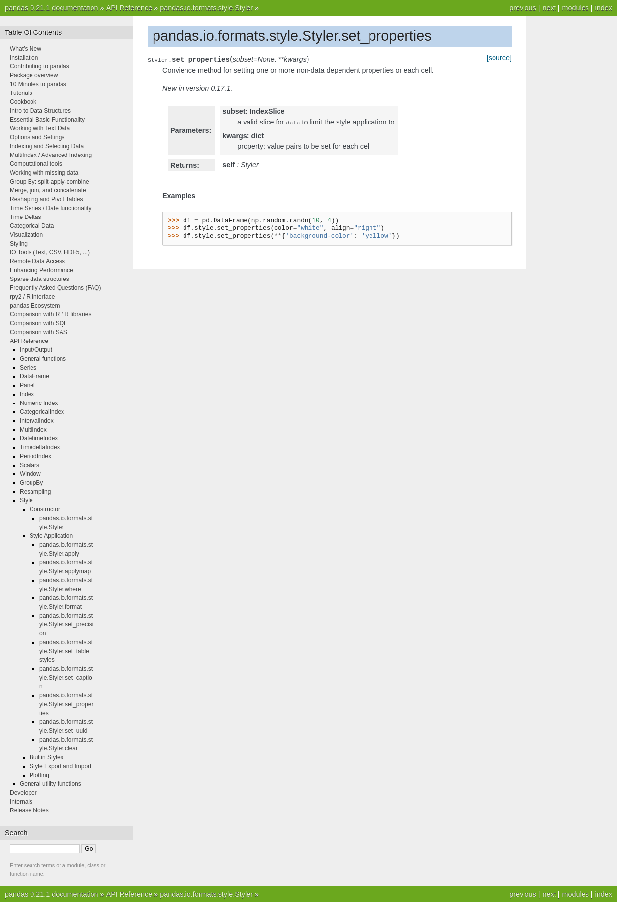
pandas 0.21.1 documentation (51, 8)
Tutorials (21, 93)
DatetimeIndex (39, 438)
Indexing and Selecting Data (47, 146)
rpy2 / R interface (32, 296)
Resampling (35, 491)
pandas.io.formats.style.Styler (206, 8)
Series (28, 367)
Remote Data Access (37, 261)
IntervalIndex (37, 420)
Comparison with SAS (38, 332)
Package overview (34, 75)
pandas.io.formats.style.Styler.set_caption (66, 677)
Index (27, 394)
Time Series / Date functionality (51, 208)
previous (522, 8)
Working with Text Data (40, 128)
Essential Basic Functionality (47, 119)
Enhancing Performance (41, 270)
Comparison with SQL (38, 323)
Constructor (45, 509)
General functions (43, 358)
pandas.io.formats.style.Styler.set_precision (66, 624)
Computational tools (36, 163)
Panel (27, 385)
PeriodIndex (35, 456)
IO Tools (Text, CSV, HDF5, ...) (50, 252)
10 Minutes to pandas (38, 84)
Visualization (26, 234)
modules (575, 8)
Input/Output (36, 349)
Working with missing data (44, 172)
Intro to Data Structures (40, 110)
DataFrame (34, 376)
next (548, 8)
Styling (19, 243)
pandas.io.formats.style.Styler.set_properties (66, 704)
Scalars (29, 465)
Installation (24, 57)
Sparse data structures (39, 279)
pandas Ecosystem (35, 305)
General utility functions (50, 783)
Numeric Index (39, 403)
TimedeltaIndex (40, 447)
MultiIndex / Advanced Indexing (51, 155)
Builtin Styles (46, 757)
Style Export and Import (60, 766)
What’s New (25, 48)
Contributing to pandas (39, 66)
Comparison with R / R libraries (50, 314)
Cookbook (23, 101)
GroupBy (31, 482)
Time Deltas (25, 217)
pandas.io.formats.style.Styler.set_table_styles (66, 651)
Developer (23, 792)
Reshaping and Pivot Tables (46, 199)
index (603, 8)
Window (30, 473)
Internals (21, 801)
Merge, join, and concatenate (48, 190)
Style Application (51, 535)
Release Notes (29, 810)
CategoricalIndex (42, 411)
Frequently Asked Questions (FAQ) (55, 287)
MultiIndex (33, 429)
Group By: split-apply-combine (49, 181)
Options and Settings (37, 137)
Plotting (39, 775)
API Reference (129, 8)
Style (26, 500)
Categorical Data (32, 225)
